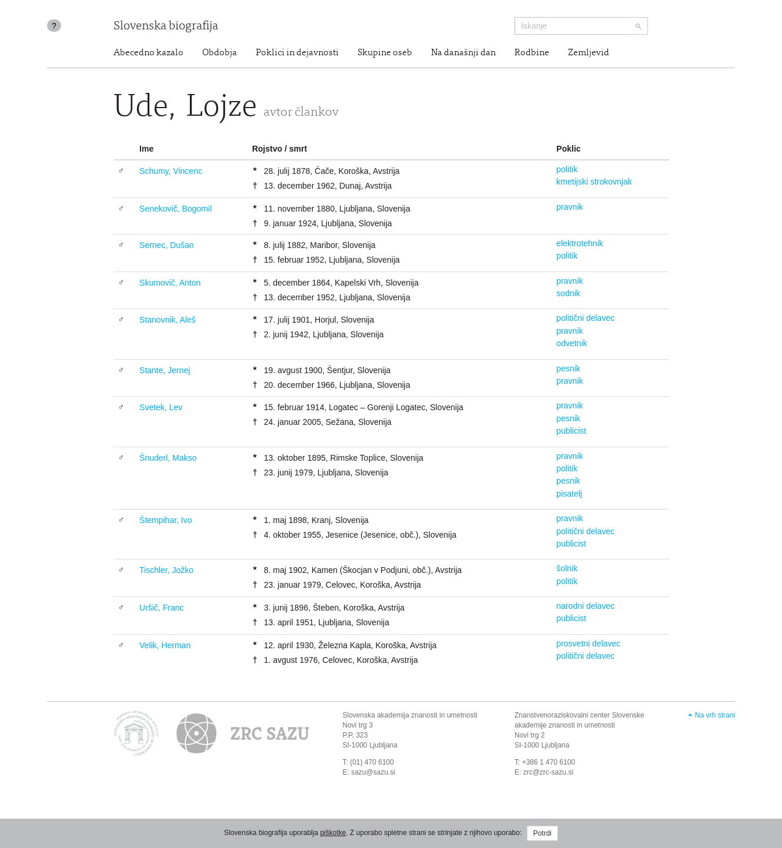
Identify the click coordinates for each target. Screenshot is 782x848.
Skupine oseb (384, 53)
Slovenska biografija (165, 27)
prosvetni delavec (588, 643)
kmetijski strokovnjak (593, 181)
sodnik (568, 293)
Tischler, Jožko (166, 570)
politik (566, 169)
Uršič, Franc (161, 607)
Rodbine (531, 53)
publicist (571, 430)
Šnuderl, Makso (167, 457)
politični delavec (585, 318)
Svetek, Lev (160, 407)
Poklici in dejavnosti (297, 53)
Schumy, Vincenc (170, 171)
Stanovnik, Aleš (167, 319)
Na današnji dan (463, 53)
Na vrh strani (715, 715)
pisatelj (569, 493)
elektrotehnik (579, 243)
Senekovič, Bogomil (175, 208)
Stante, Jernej (164, 370)
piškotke (333, 833)
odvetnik (571, 343)
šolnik (566, 568)
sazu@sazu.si (373, 772)
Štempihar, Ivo (165, 520)
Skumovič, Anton (169, 282)
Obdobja (219, 53)
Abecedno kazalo (148, 53)
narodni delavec (585, 606)
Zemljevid (588, 53)
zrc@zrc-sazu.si (548, 772)
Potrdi (542, 833)
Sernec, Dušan (166, 245)
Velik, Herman (165, 645)
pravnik (569, 207)
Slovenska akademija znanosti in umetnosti (410, 715)
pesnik (568, 368)
